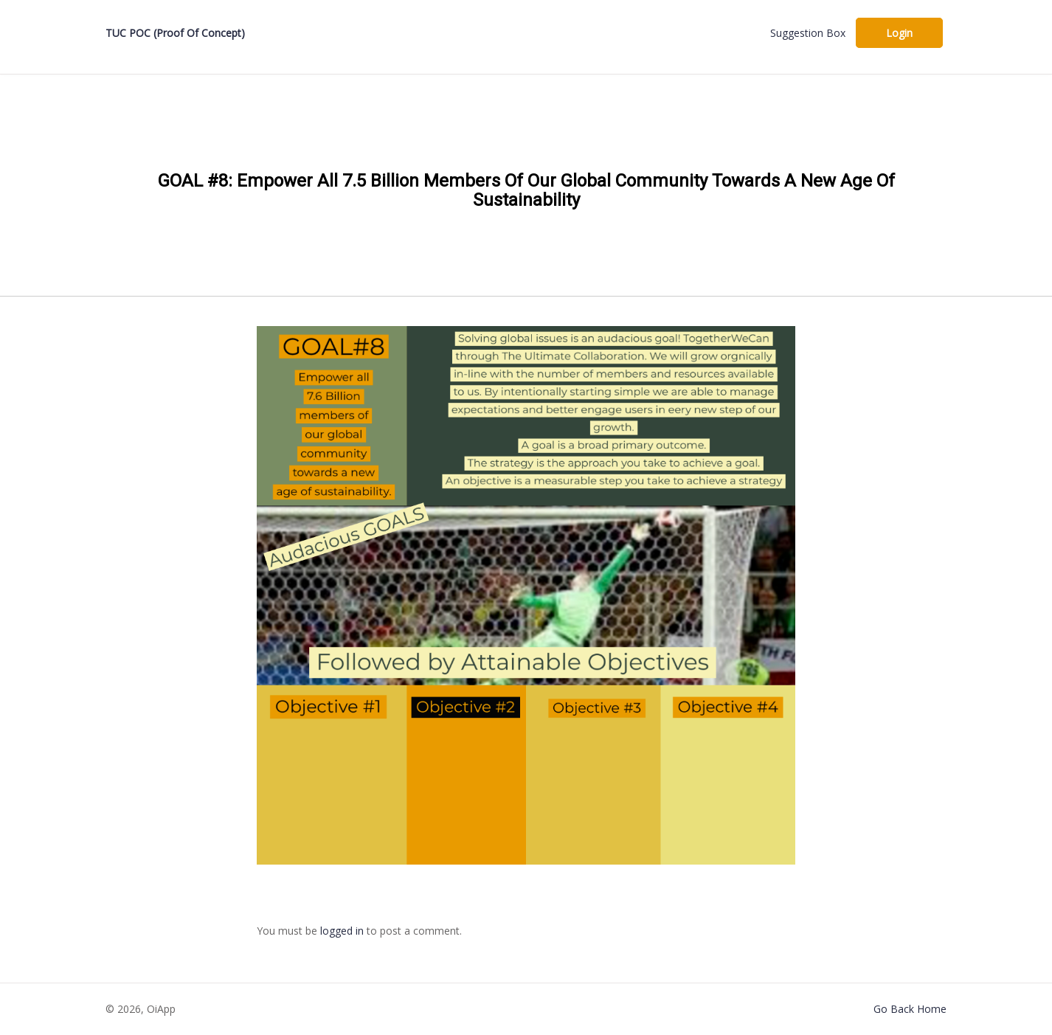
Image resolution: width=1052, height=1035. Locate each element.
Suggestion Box (807, 33)
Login (899, 33)
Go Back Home (910, 1009)
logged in (342, 931)
